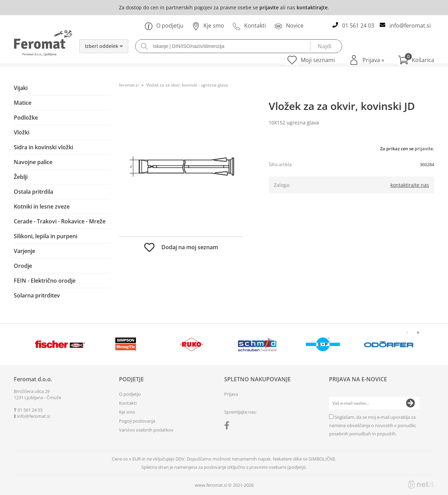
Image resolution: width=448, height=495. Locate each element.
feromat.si (129, 85)
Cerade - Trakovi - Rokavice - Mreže (60, 221)
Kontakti (249, 25)
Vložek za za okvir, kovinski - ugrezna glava (187, 85)
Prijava (373, 60)
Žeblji (21, 177)
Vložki (21, 132)
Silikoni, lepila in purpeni (45, 236)
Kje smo (208, 25)
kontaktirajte (312, 7)
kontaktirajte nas (409, 185)
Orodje (23, 266)
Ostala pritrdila (33, 191)
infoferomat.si (410, 25)
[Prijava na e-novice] (410, 403)
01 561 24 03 (358, 25)
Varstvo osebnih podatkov (146, 430)
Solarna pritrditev (37, 295)
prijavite (269, 7)
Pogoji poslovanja (137, 421)
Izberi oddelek (104, 46)
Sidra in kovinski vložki (43, 147)
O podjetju (164, 25)
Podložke (26, 117)
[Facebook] (228, 427)
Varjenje (24, 251)
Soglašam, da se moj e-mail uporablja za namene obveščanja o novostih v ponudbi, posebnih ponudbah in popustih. (372, 425)
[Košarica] (416, 60)
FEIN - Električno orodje (45, 280)
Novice (288, 25)
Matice (22, 103)
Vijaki (21, 88)
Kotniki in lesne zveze (42, 206)
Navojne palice (33, 162)
